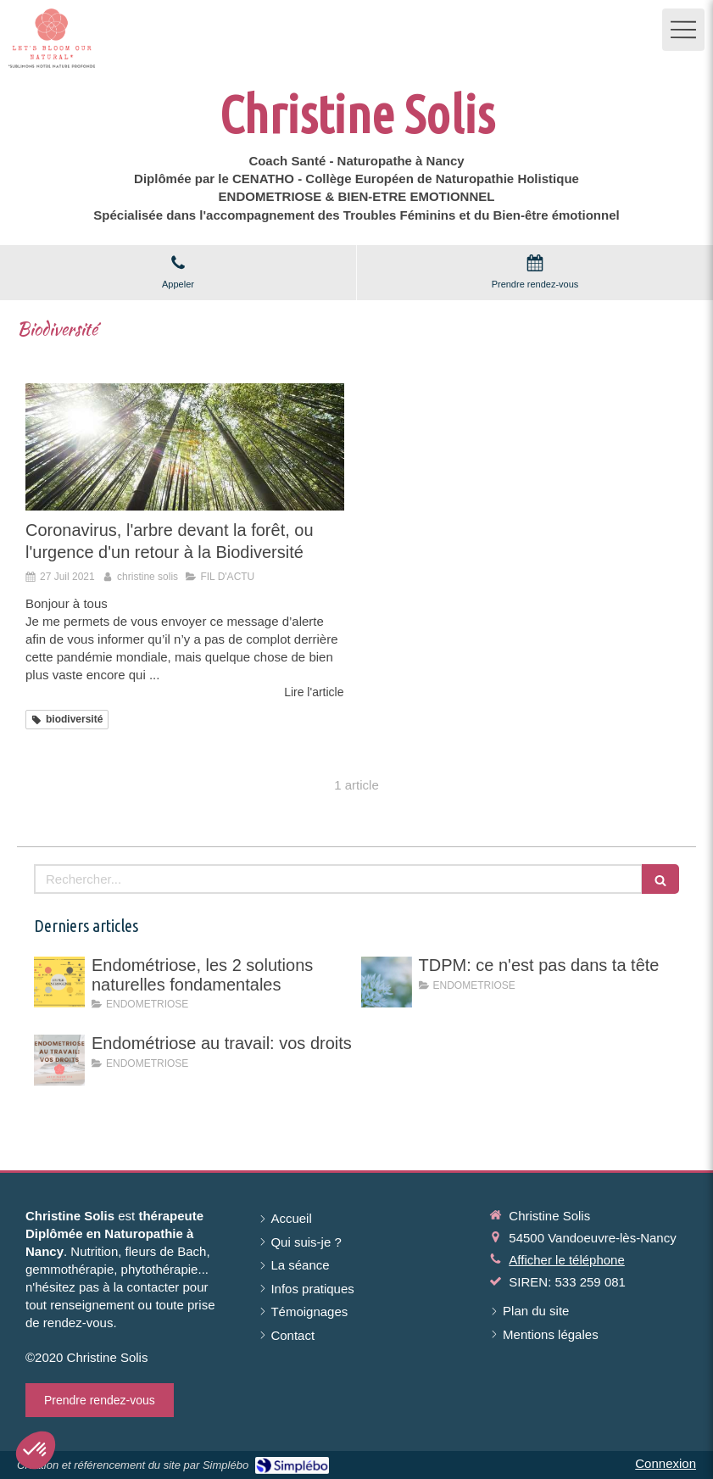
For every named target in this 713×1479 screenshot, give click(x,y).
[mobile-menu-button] (683, 29)
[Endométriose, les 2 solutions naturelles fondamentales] (59, 982)
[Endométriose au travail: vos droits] (59, 1060)
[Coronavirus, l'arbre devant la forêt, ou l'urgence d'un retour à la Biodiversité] (184, 447)
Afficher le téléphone (567, 1260)
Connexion (665, 1463)
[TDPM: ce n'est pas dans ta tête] (386, 982)
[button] (35, 1450)
